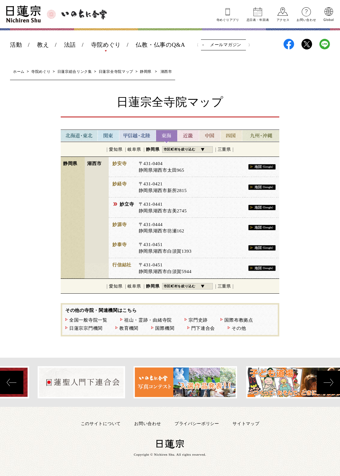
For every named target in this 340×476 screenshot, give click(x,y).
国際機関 (164, 328)
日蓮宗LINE (324, 44)
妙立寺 (127, 204)
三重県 (224, 149)
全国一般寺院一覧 (88, 320)
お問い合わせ (306, 19)
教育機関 (128, 328)
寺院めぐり (106, 45)
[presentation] (11, 382)
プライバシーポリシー (197, 423)
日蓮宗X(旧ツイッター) (306, 44)
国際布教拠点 (238, 320)
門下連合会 (203, 328)
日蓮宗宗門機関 (86, 328)
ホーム (19, 71)
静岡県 (145, 71)
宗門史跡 (198, 320)
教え (43, 45)
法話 (70, 45)
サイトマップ (246, 423)
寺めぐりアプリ (227, 19)
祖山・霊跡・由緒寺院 (148, 320)
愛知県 (115, 149)
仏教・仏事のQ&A (160, 45)
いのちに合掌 (84, 14)
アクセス (283, 19)
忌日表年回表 (257, 19)
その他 (239, 328)
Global (329, 19)
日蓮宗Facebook (289, 44)
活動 (16, 45)
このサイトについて (101, 423)
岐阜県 (134, 149)
